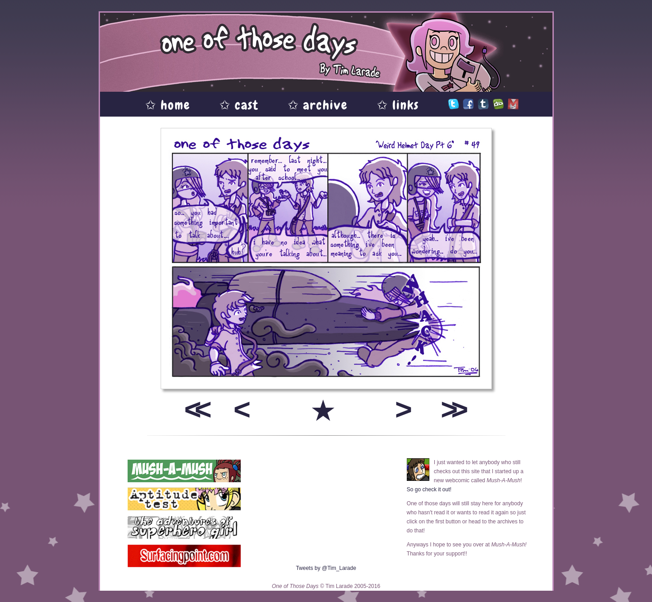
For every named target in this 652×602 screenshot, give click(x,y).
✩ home (167, 105)
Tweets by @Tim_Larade (326, 568)
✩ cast (239, 105)
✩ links (398, 105)
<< (194, 409)
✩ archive (318, 105)
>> (451, 409)
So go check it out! (429, 489)
